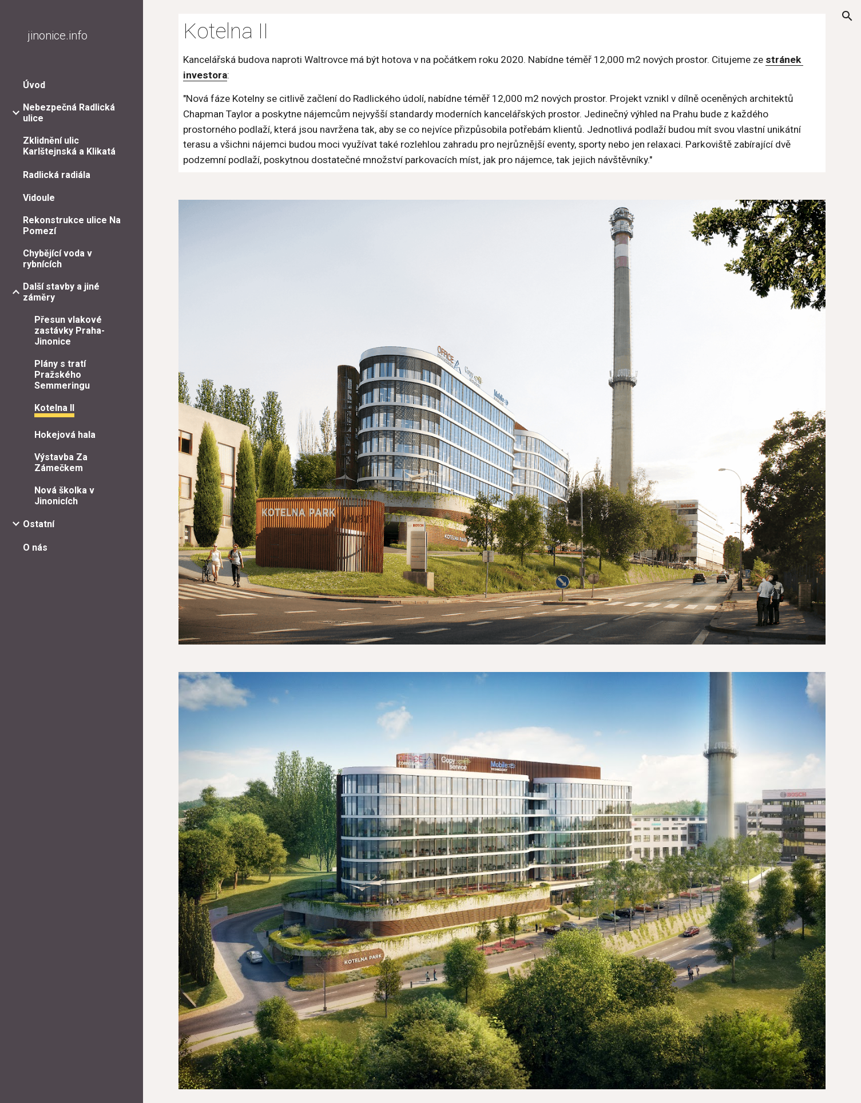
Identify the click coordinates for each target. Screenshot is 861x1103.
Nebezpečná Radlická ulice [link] (69, 113)
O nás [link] (35, 547)
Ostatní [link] (38, 524)
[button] (847, 16)
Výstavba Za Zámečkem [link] (61, 462)
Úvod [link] (34, 85)
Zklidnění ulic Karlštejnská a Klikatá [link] (69, 146)
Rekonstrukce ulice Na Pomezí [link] (72, 225)
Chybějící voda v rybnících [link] (57, 259)
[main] (501, 93)
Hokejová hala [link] (65, 434)
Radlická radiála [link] (56, 174)
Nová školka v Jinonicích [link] (64, 496)
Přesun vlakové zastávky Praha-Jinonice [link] (69, 330)
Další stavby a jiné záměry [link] (61, 292)
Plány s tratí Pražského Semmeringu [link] (62, 374)
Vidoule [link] (39, 197)
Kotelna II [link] (54, 407)
